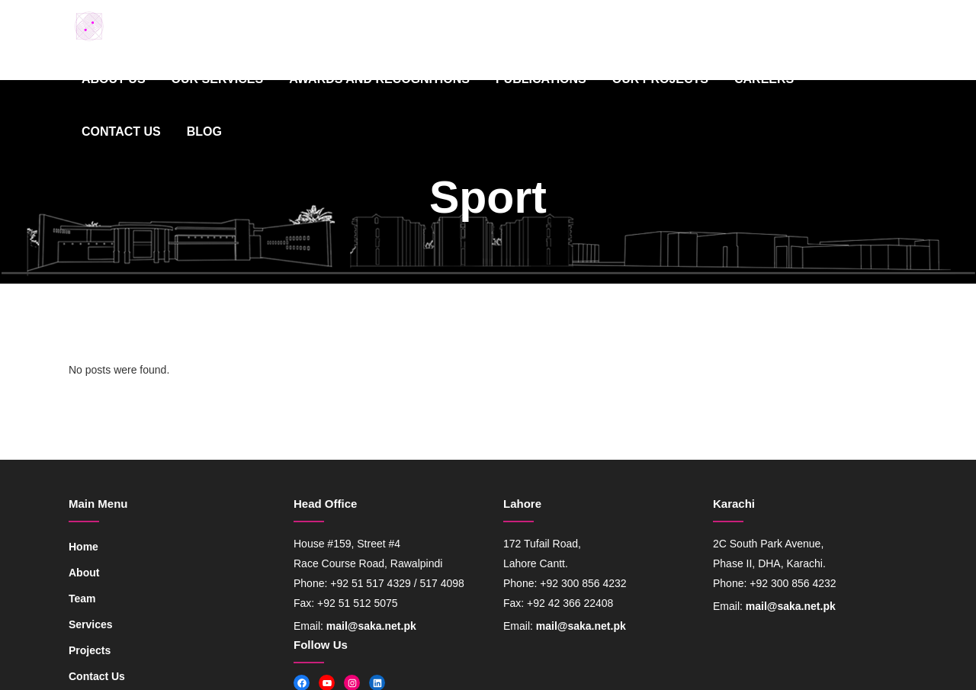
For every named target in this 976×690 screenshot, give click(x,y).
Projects (90, 650)
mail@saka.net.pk (371, 626)
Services (91, 624)
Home (83, 547)
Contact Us (97, 676)
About (84, 572)
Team (82, 598)
